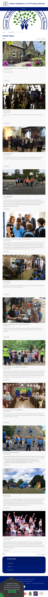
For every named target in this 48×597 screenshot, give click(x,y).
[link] (37, 39)
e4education (29, 581)
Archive (43, 39)
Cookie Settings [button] (40, 583)
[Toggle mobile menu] (24, 9)
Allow (9, 591)
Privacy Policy (34, 583)
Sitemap (28, 583)
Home (3, 32)
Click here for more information (12, 589)
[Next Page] (39, 39)
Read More (6, 80)
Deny (14, 591)
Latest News (20, 32)
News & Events (11, 32)
